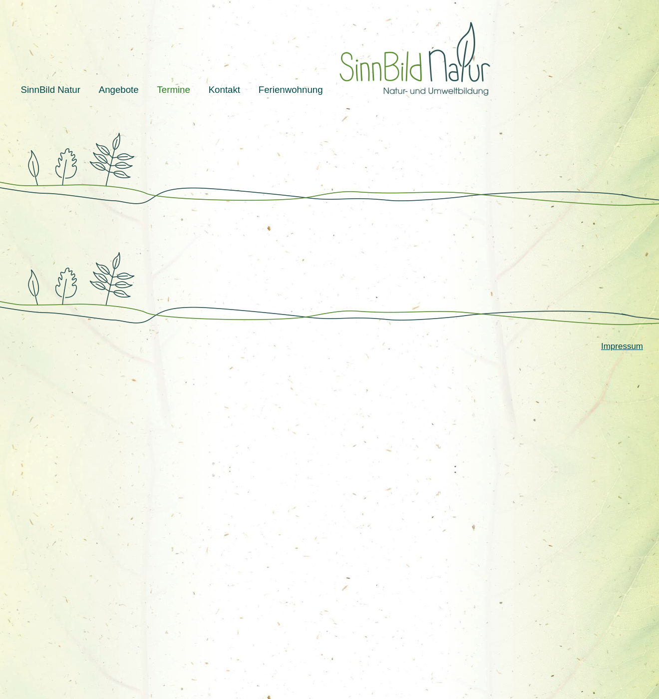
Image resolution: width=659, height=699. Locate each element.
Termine (173, 89)
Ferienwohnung (291, 89)
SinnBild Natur (50, 89)
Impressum (622, 346)
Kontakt (224, 89)
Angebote (119, 89)
